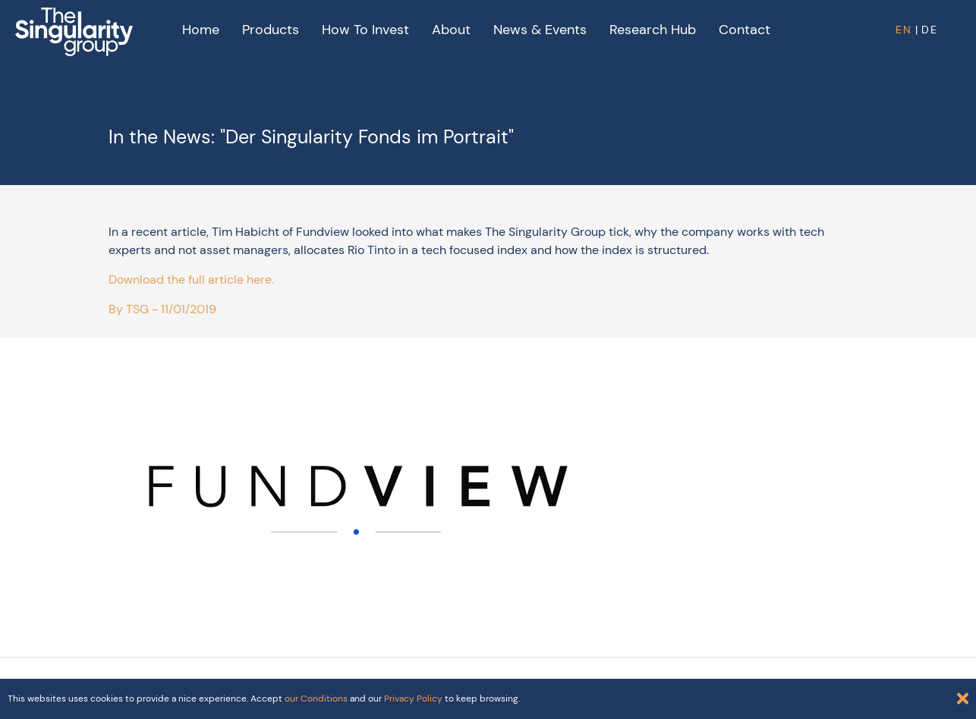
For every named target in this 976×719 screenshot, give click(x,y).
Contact (744, 29)
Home (200, 29)
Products (270, 29)
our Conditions (316, 698)
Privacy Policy (413, 698)
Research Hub (652, 29)
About (451, 29)
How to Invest (365, 29)
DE (929, 29)
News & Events (540, 29)
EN (904, 29)
